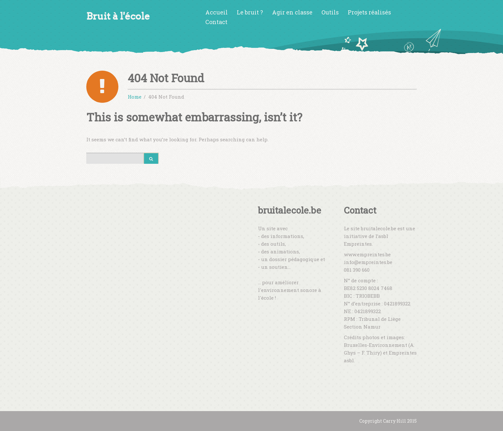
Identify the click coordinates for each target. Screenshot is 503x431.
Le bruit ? (250, 12)
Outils (330, 12)
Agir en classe (292, 12)
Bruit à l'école (118, 16)
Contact (216, 22)
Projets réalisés (369, 12)
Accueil (216, 12)
